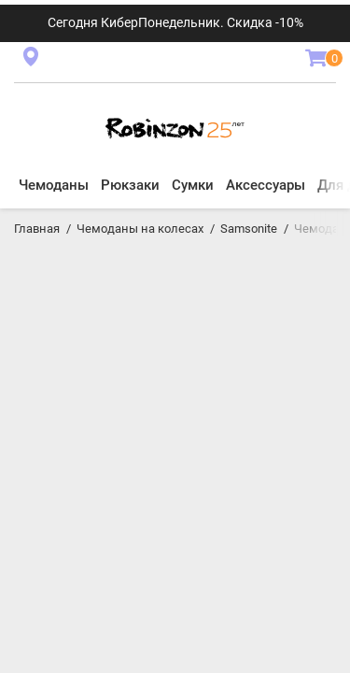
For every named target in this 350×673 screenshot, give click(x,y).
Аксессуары (265, 185)
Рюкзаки (130, 185)
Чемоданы (54, 185)
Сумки (193, 185)
